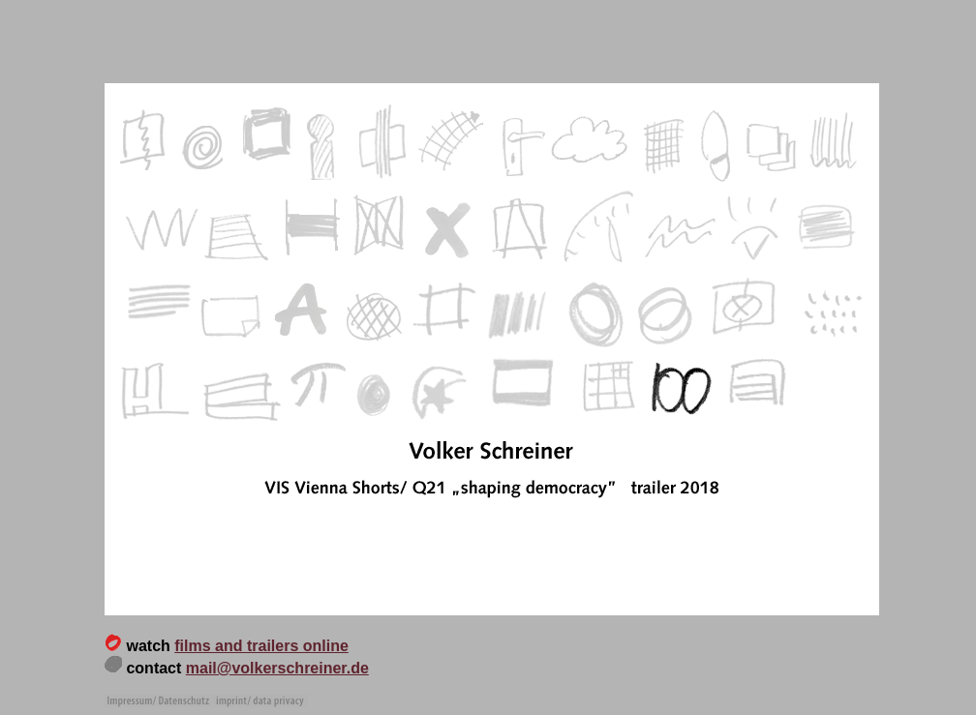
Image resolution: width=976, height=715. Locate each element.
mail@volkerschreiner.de (277, 668)
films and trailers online (261, 646)
